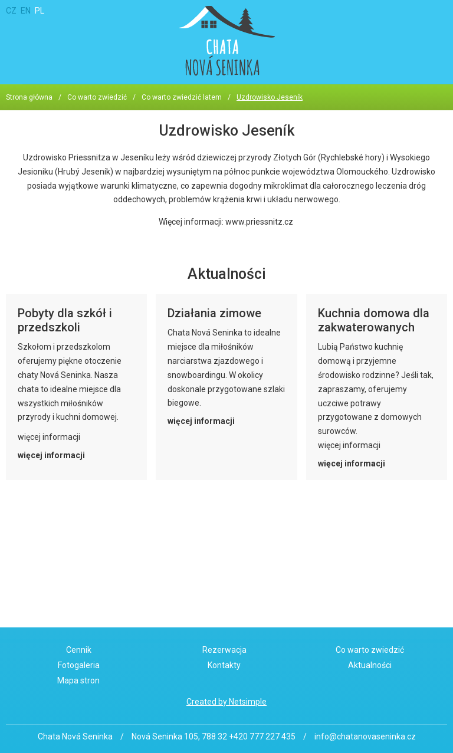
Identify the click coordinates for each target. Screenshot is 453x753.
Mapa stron (78, 680)
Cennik (78, 650)
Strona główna (29, 97)
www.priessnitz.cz (259, 221)
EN (26, 10)
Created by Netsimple (226, 701)
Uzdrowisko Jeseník (270, 97)
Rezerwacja (224, 650)
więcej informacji (51, 455)
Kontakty (224, 665)
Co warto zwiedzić (97, 97)
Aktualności (370, 665)
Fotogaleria (79, 665)
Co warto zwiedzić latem (182, 97)
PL (39, 10)
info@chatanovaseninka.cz (365, 736)
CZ (11, 10)
